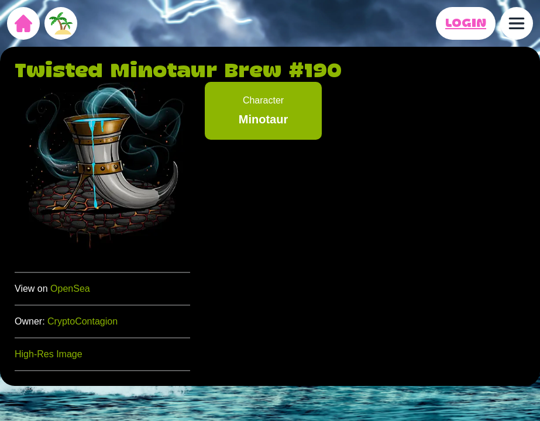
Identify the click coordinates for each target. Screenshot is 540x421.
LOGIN (465, 23)
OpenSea (70, 289)
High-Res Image (48, 354)
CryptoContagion (82, 321)
